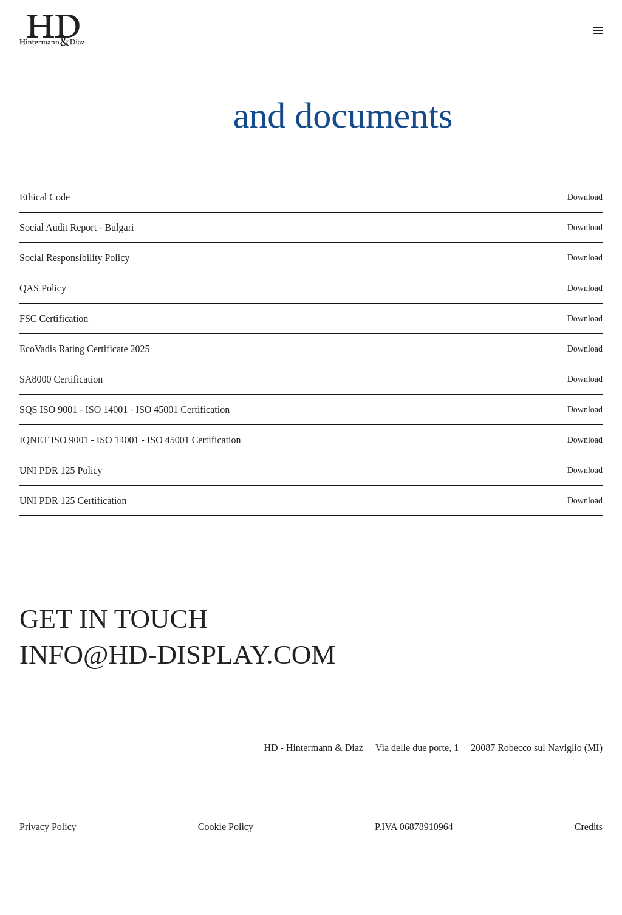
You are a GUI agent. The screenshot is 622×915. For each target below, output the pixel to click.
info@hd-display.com (168, 680)
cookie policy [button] (566, 827)
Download (582, 186)
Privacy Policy (50, 853)
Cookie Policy (222, 853)
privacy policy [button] (461, 804)
